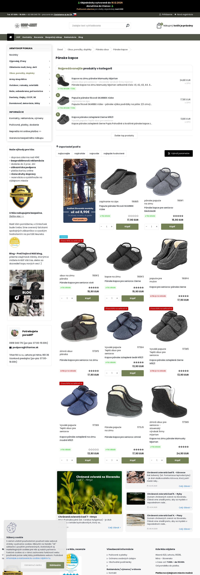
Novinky (13, 54)
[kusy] (98, 232)
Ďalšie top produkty (124, 135)
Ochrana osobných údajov (122, 505)
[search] (127, 25)
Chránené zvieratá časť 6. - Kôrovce (166, 419)
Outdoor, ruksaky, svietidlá (23, 85)
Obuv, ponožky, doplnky (22, 73)
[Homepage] (10, 37)
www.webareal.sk (111, 572)
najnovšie (94, 153)
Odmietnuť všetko (33, 565)
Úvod (60, 49)
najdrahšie (79, 153)
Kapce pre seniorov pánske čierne (103, 296)
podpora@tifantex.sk (25, 347)
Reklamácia (70, 37)
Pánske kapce (120, 49)
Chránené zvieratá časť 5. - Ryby (164, 440)
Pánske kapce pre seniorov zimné (136, 382)
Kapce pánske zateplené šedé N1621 (174, 296)
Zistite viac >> (16, 216)
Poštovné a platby (118, 501)
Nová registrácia (185, 14)
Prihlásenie (167, 14)
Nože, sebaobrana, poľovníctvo (26, 91)
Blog (80, 37)
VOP (18, 37)
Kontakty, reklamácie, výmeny (26, 118)
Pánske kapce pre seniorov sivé (170, 211)
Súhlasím (55, 565)
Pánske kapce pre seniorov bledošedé (137, 212)
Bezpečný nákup (53, 37)
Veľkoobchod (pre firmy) (121, 534)
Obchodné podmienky (120, 508)
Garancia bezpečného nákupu (26, 138)
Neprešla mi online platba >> (25, 131)
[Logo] (26, 26)
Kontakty (27, 37)
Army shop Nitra (18, 79)
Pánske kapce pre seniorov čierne (68, 293)
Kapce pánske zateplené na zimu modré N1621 (106, 384)
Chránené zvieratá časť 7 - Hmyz (77, 463)
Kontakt (113, 519)
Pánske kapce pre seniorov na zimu (136, 296)
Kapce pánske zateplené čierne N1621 (72, 387)
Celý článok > (114, 474)
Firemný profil (115, 523)
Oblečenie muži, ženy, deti (23, 67)
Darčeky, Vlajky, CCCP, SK (22, 97)
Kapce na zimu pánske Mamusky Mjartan (173, 387)
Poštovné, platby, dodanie (24, 124)
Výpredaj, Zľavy (17, 61)
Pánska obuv (102, 49)
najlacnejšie (64, 153)
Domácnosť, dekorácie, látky (24, 103)
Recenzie (38, 37)
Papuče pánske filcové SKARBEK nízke (105, 211)
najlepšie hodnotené (114, 153)
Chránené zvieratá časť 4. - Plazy (164, 462)
